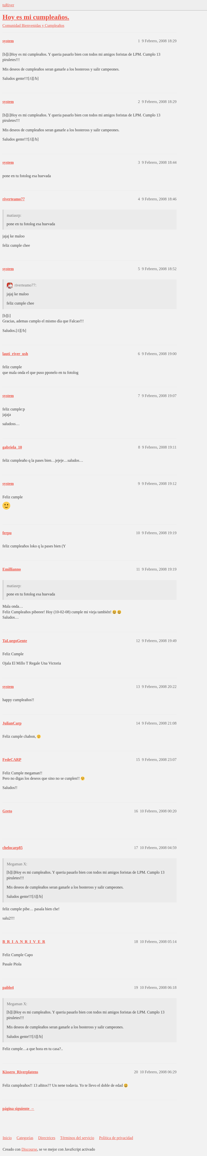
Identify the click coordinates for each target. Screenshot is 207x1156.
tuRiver (8, 5)
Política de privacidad (116, 1138)
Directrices (46, 1138)
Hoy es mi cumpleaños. (35, 17)
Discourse (29, 1149)
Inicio (7, 1138)
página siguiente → (18, 1108)
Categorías (25, 1138)
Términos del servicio (77, 1138)
